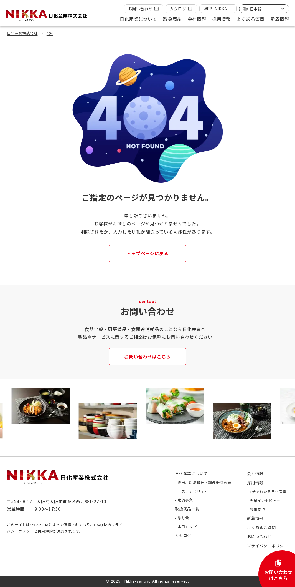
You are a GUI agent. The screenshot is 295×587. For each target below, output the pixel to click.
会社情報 (255, 473)
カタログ (178, 8)
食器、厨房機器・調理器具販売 (204, 482)
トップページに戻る (147, 253)
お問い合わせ (140, 8)
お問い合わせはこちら (147, 356)
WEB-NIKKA (215, 8)
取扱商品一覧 (187, 508)
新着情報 (280, 19)
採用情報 (255, 482)
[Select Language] (267, 9)
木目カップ (187, 526)
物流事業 (185, 500)
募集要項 (257, 509)
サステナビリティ (193, 491)
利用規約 (45, 531)
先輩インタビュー (265, 500)
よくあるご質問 (261, 527)
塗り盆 (183, 518)
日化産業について (191, 473)
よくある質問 (250, 19)
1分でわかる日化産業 (268, 491)
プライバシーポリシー (267, 545)
